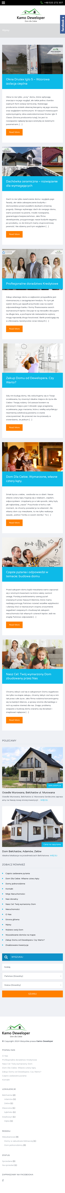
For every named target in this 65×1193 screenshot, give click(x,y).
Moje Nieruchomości (15, 894)
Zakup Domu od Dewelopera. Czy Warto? (25, 940)
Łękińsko (8, 1112)
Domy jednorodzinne (15, 883)
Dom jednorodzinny (13, 1145)
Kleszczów (7, 1108)
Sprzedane (7, 1161)
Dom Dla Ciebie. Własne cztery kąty (22, 878)
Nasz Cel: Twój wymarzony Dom (21, 904)
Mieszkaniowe (8, 1137)
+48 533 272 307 (53, 2)
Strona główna (12, 919)
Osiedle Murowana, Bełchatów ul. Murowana (28, 792)
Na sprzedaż (8, 1165)
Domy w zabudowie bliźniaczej (18, 1141)
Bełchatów (7, 1095)
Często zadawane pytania (18, 873)
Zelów (7, 1103)
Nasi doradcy (12, 899)
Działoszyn (7, 1117)
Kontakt (9, 889)
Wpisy (8, 924)
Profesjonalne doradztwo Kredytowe (32, 283)
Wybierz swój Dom (14, 930)
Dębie (7, 1121)
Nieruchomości (13, 909)
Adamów (8, 1099)
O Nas (8, 914)
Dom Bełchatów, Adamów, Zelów (21, 851)
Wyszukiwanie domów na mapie (20, 935)
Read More (14, 132)
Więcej (44, 800)
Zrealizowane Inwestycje (17, 945)
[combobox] (32, 976)
